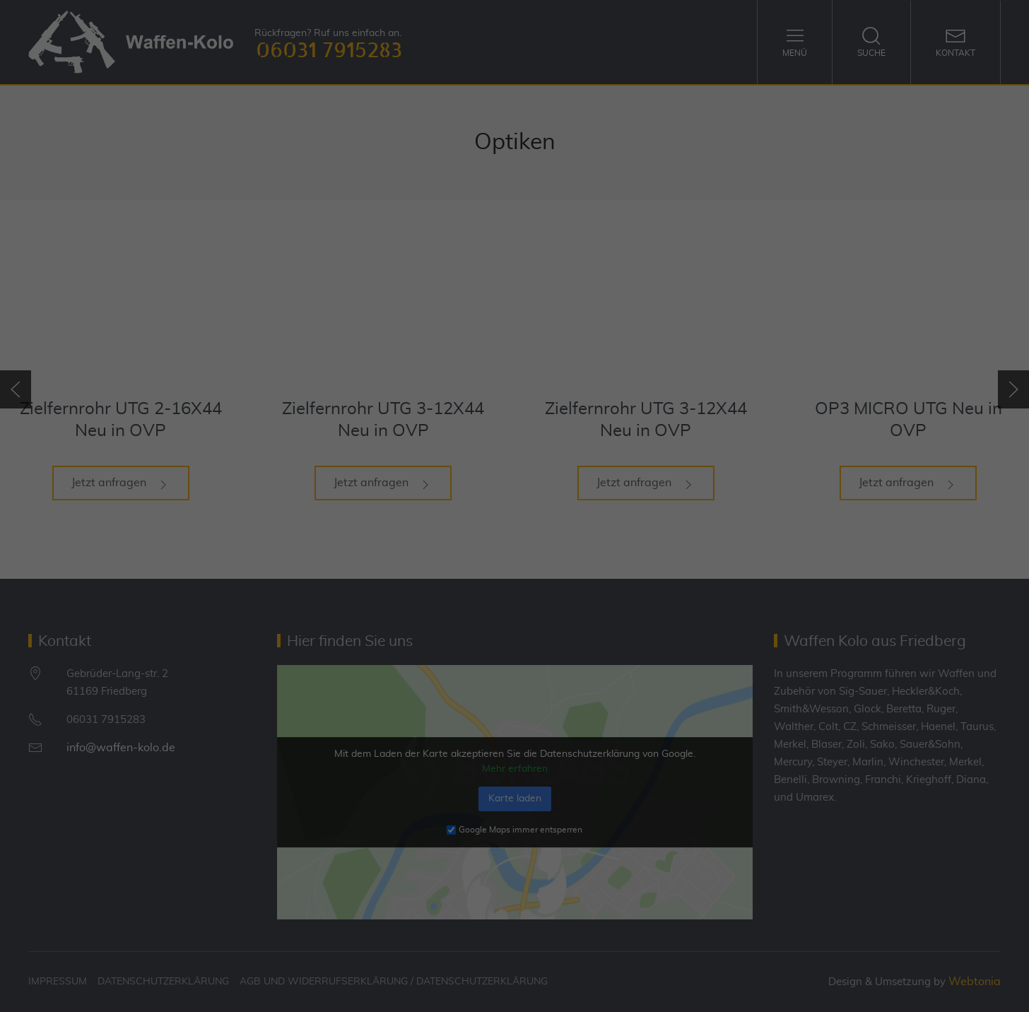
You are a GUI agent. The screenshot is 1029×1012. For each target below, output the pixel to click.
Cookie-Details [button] (446, 694)
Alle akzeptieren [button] (514, 579)
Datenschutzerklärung (477, 483)
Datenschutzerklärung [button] (521, 694)
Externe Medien (644, 529)
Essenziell (362, 529)
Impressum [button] (590, 694)
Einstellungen (388, 497)
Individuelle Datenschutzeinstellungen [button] (515, 663)
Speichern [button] (514, 621)
